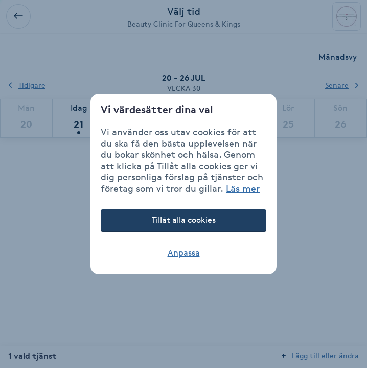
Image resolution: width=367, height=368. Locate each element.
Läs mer (243, 188)
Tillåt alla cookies (184, 220)
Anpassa (184, 253)
